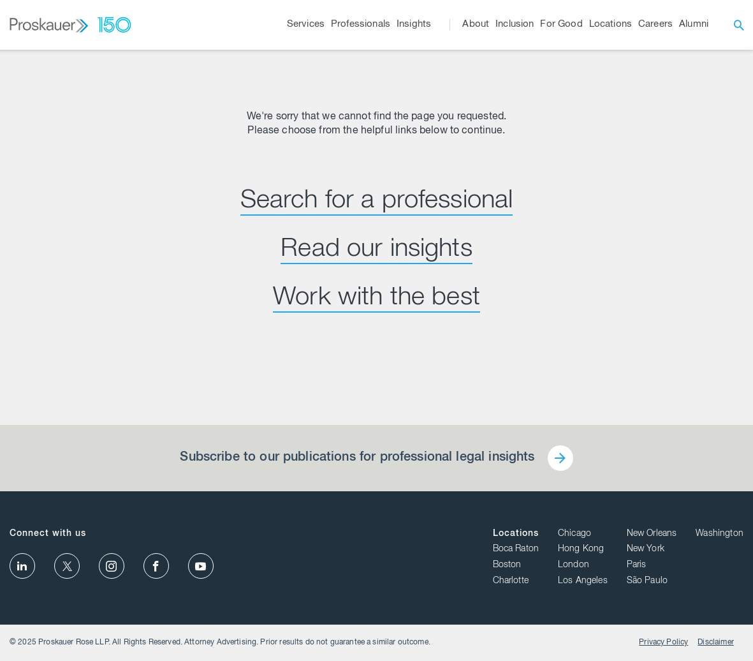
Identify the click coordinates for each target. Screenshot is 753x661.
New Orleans (652, 534)
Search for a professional (376, 201)
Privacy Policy (663, 642)
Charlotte (511, 581)
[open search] (739, 25)
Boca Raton (516, 549)
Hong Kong (581, 549)
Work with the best (376, 298)
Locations (516, 534)
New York (645, 549)
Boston (507, 565)
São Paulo (647, 581)
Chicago (574, 534)
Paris (637, 565)
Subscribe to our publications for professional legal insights (357, 458)
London (573, 565)
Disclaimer (716, 642)
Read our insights (376, 250)
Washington (719, 534)
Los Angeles (583, 581)
